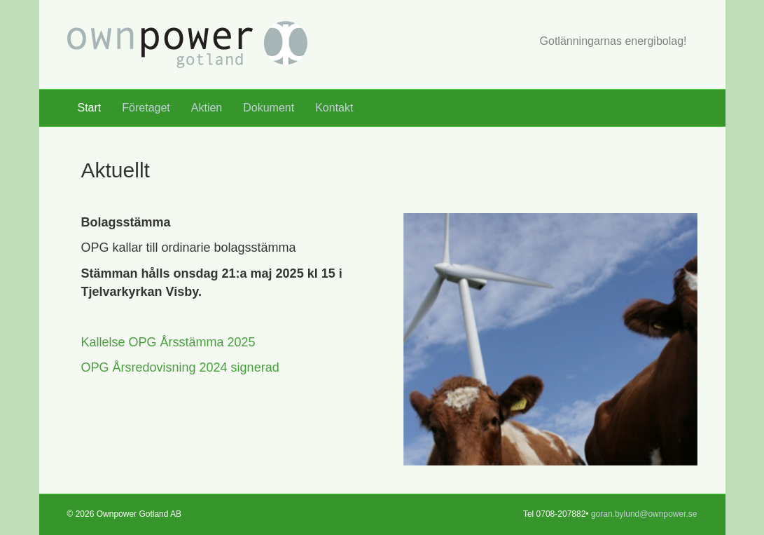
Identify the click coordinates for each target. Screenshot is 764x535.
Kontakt (334, 108)
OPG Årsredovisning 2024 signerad (180, 367)
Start (90, 108)
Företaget (145, 108)
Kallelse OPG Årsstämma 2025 (168, 342)
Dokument (268, 108)
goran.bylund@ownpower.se (644, 514)
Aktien (206, 108)
